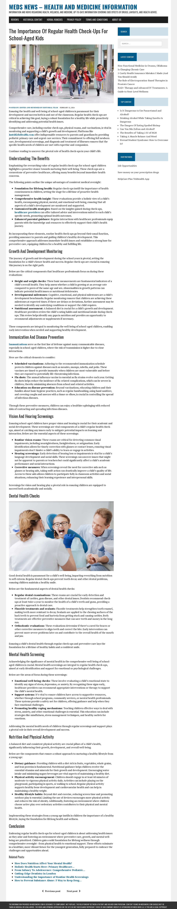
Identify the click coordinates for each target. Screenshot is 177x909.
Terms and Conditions (97, 19)
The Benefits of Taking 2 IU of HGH (138, 132)
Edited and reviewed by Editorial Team (39, 107)
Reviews (15, 19)
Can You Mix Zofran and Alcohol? (137, 129)
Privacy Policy (74, 19)
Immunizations (18, 344)
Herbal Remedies (55, 19)
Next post (74, 891)
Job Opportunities (127, 165)
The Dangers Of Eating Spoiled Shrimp (140, 125)
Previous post (51, 891)
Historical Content (32, 19)
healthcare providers (27, 212)
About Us (116, 19)
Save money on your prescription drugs (138, 172)
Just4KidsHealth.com (21, 134)
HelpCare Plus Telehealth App (133, 178)
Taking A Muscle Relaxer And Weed (138, 136)
